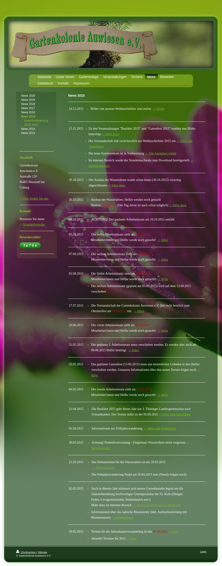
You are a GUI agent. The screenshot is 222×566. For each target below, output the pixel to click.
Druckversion (26, 552)
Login (203, 551)
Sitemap (42, 552)
